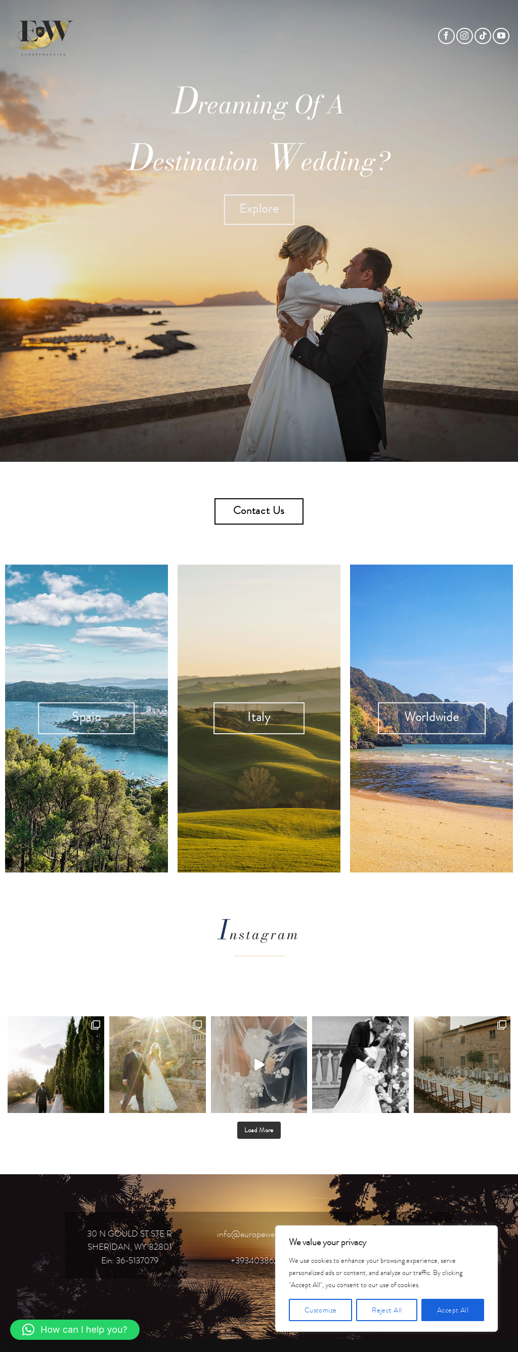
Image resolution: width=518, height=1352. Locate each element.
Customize (321, 1310)
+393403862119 (259, 1260)
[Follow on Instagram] (464, 36)
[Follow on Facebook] (446, 36)
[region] (386, 1278)
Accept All (452, 1310)
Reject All (387, 1310)
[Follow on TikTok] (482, 36)
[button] (75, 1330)
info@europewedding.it (259, 1234)
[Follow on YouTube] (501, 36)
